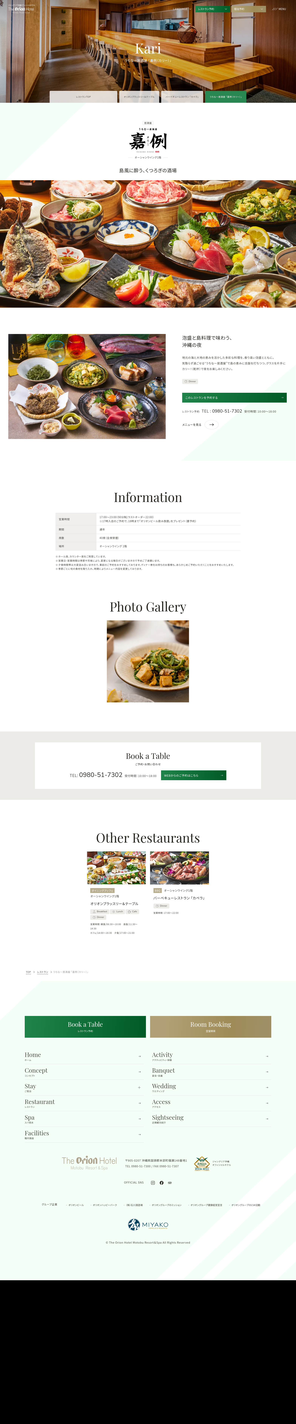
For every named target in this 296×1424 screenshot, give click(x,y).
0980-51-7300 (141, 1166)
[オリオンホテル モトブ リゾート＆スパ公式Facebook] (161, 1182)
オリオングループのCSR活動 (245, 1205)
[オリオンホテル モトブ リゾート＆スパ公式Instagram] (153, 1182)
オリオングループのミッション (167, 1205)
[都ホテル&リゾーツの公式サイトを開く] (148, 1224)
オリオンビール (76, 1205)
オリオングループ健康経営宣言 (206, 1205)
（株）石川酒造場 (134, 1205)
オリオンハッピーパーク (105, 1205)
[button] (279, 9)
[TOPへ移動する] (21, 9)
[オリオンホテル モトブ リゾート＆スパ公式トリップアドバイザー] (170, 1182)
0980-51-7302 (227, 411)
